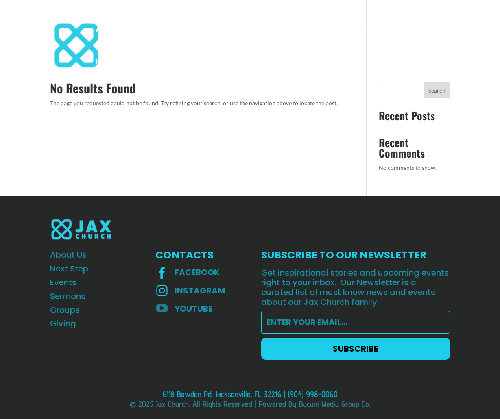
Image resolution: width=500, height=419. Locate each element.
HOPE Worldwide (124, 62)
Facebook (197, 272)
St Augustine (374, 30)
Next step (152, 30)
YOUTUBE (193, 309)
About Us (111, 30)
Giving (293, 30)
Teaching (328, 30)
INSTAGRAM (200, 290)
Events (189, 30)
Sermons (224, 30)
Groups (261, 30)
